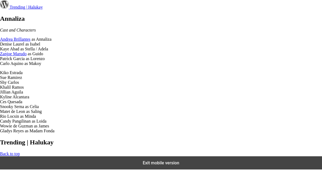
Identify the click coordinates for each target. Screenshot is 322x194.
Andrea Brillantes (15, 39)
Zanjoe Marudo (13, 53)
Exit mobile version (161, 162)
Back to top (10, 153)
